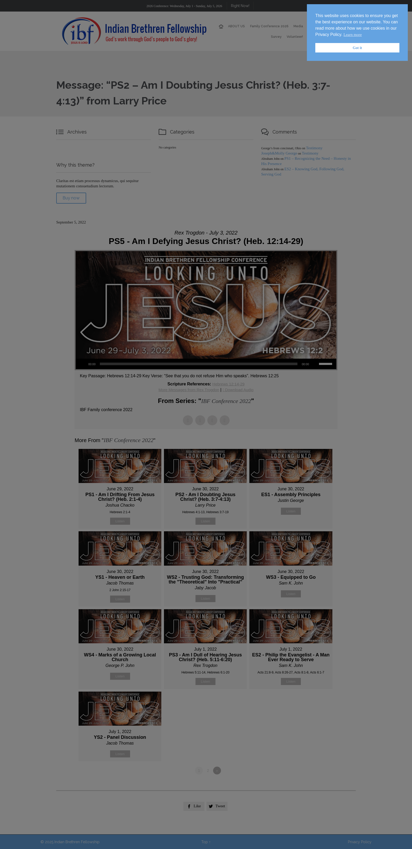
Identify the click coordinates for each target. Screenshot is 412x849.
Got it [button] (357, 48)
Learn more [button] (352, 35)
